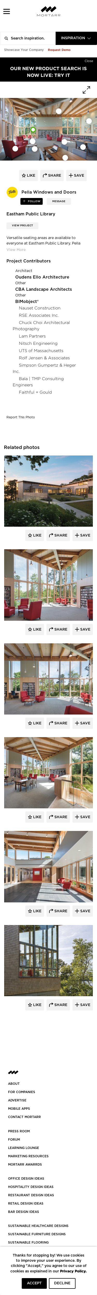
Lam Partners (32, 336)
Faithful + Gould (35, 392)
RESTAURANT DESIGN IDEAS (31, 1195)
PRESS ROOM (19, 1131)
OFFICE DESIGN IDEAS (26, 1178)
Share (60, 535)
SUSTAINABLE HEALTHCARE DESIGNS (38, 1225)
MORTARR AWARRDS (25, 1164)
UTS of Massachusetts (41, 350)
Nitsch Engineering (38, 343)
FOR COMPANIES (21, 1092)
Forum (14, 1139)
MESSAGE (58, 201)
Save (84, 535)
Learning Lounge (23, 1147)
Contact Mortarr (24, 1117)
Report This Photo (20, 417)
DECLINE (62, 1283)
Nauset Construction (40, 308)
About (14, 1083)
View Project (22, 225)
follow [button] (33, 201)
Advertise (17, 1100)
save (78, 175)
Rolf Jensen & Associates (44, 358)
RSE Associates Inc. (39, 315)
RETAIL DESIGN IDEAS (25, 1203)
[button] (7, 11)
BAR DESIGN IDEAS (23, 1211)
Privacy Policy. (73, 1271)
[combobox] (76, 38)
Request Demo (59, 49)
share (54, 175)
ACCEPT (34, 1283)
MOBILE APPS (19, 1108)
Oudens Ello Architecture (42, 277)
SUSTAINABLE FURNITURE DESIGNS (37, 1234)
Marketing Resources (28, 1156)
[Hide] (89, 60)
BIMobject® (27, 302)
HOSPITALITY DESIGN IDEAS (31, 1186)
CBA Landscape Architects (43, 289)
